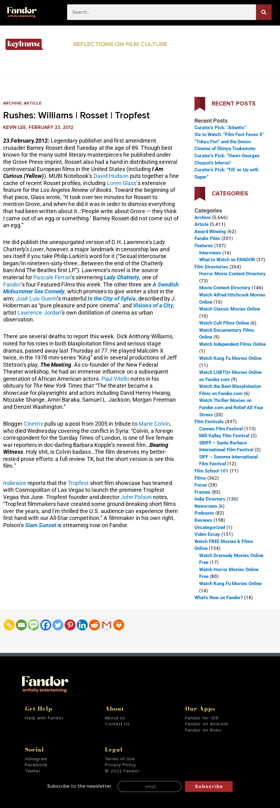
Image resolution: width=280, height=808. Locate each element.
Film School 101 (211, 471)
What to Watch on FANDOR (227, 259)
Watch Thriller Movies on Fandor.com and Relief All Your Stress (231, 407)
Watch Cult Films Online (224, 323)
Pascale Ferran (52, 277)
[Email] (21, 624)
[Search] (264, 12)
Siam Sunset (40, 525)
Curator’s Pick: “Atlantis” (220, 127)
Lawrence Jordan (39, 312)
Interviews (210, 253)
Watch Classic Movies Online (229, 309)
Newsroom (205, 506)
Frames (202, 492)
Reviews (203, 520)
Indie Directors (209, 499)
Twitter (33, 771)
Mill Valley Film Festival (224, 435)
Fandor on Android (206, 724)
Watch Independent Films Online (232, 344)
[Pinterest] (70, 624)
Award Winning (210, 231)
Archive (12, 103)
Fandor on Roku (203, 730)
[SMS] (33, 624)
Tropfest (78, 483)
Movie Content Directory (224, 288)
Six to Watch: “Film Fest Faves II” (229, 134)
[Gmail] (106, 624)
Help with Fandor (44, 718)
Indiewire (14, 483)
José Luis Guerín (36, 298)
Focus (200, 485)
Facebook (36, 765)
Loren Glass (121, 183)
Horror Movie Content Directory (232, 274)
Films (200, 478)
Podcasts (204, 513)
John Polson (136, 497)
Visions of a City (153, 305)
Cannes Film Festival (221, 429)
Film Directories (211, 267)
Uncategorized (209, 527)
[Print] (118, 624)
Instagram (36, 759)
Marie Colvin (154, 423)
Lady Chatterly (121, 277)
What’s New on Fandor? (218, 597)
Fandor (12, 284)
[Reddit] (94, 624)
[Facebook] (45, 624)
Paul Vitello (115, 378)
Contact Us (117, 724)
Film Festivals (209, 421)
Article (33, 103)
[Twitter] (57, 624)
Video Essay (207, 534)
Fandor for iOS (202, 718)
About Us (115, 718)
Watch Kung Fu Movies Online (230, 358)
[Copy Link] (9, 624)
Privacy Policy (120, 765)
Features (203, 245)
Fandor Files (207, 238)
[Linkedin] (82, 624)
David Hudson (111, 176)
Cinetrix (33, 423)
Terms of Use (120, 759)
